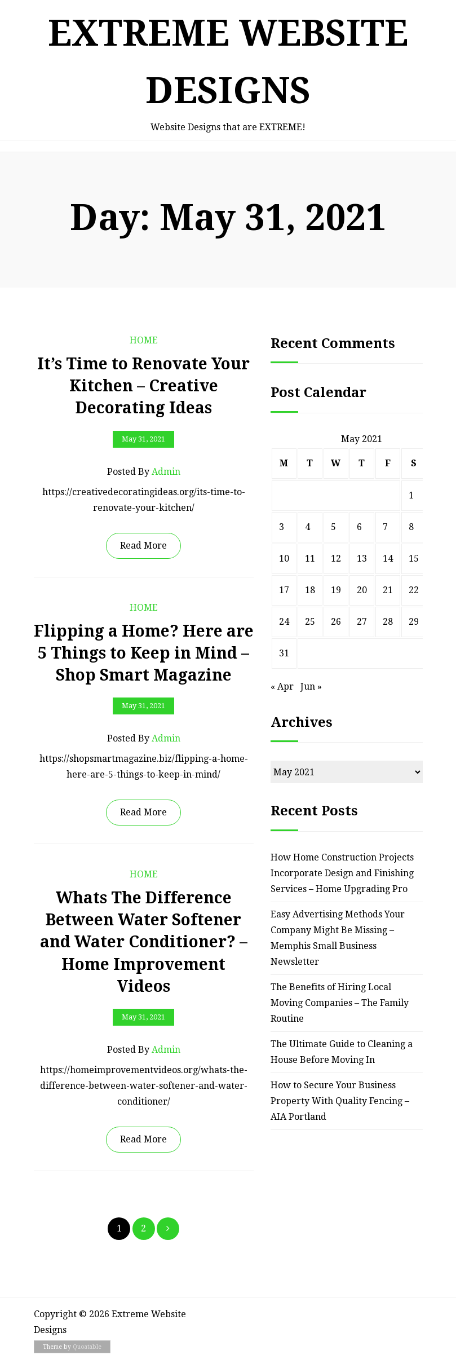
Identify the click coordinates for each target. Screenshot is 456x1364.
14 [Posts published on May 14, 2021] (388, 558)
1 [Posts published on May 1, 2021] (411, 495)
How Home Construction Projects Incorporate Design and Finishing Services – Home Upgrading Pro (342, 873)
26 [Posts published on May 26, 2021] (336, 621)
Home (144, 340)
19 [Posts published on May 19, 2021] (336, 590)
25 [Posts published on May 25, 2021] (310, 621)
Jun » (311, 686)
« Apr (282, 686)
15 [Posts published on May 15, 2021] (414, 558)
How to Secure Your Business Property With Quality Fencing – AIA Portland (340, 1101)
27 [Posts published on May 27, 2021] (362, 621)
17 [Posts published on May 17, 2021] (284, 590)
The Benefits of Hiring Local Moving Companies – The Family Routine (340, 1003)
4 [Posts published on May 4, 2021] (307, 527)
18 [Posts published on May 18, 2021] (310, 590)
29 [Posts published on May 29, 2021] (414, 621)
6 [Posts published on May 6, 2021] (359, 527)
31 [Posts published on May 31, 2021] (284, 653)
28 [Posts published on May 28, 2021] (388, 621)
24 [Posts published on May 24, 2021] (284, 621)
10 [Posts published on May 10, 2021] (284, 558)
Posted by (143, 472)
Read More (143, 545)
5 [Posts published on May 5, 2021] (333, 527)
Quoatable (87, 1347)
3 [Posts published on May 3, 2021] (281, 527)
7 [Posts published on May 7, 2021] (385, 527)
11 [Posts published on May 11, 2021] (310, 558)
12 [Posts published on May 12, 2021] (336, 558)
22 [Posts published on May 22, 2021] (414, 590)
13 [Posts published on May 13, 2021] (362, 558)
